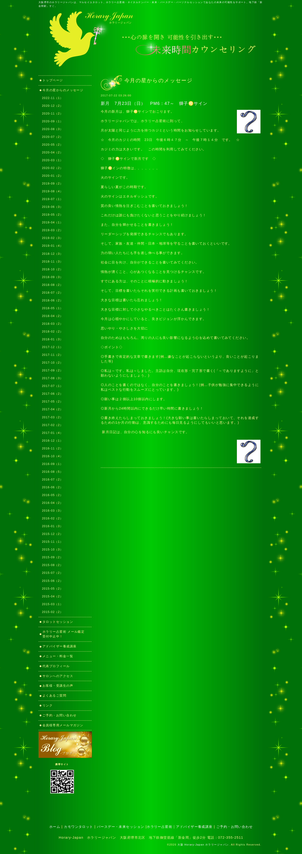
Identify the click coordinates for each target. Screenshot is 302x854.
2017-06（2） (52, 393)
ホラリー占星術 (159, 827)
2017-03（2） (52, 417)
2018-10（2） (52, 269)
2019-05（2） (52, 214)
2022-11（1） (52, 98)
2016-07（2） (52, 479)
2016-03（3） (52, 510)
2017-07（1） (52, 386)
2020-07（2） (52, 137)
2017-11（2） (52, 355)
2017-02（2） (52, 425)
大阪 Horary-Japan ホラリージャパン (203, 844)
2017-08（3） (52, 378)
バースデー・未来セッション (120, 827)
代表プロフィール (56, 666)
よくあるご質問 (54, 695)
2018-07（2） (52, 292)
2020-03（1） (52, 160)
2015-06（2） (52, 581)
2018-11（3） (52, 261)
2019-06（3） (52, 207)
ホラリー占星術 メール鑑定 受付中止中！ (65, 634)
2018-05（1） (52, 308)
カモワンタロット (78, 827)
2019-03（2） (52, 230)
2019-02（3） (52, 238)
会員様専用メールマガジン (62, 725)
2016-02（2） (52, 518)
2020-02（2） (52, 168)
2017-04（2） (52, 409)
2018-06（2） (52, 300)
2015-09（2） (52, 557)
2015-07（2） (52, 573)
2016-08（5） (52, 471)
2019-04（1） (52, 222)
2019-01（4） (52, 245)
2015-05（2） (52, 588)
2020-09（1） (52, 121)
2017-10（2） (52, 362)
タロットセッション (57, 622)
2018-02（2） (52, 331)
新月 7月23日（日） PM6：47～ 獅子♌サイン (154, 103)
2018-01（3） (52, 339)
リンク (49, 705)
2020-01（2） (52, 175)
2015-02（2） (52, 612)
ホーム (54, 827)
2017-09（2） (52, 370)
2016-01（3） (52, 526)
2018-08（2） (52, 285)
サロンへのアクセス (57, 676)
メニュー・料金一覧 (57, 656)
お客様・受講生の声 (57, 685)
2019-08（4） (52, 191)
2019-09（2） (52, 183)
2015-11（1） (52, 541)
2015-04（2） (52, 596)
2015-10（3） (52, 549)
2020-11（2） (52, 113)
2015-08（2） (52, 565)
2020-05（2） (52, 144)
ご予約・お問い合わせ (59, 715)
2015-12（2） (52, 534)
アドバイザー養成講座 (59, 646)
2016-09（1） (52, 464)
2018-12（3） (52, 253)
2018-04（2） (52, 316)
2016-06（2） (52, 487)
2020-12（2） (52, 105)
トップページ (52, 80)
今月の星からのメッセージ (62, 90)
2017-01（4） (52, 433)
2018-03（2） (52, 323)
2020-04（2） (52, 152)
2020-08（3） (52, 129)
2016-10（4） (52, 456)
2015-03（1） (52, 604)
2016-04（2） (52, 503)
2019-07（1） (52, 199)
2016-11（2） (52, 448)
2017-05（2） (52, 401)
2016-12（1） (52, 440)
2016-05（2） (52, 495)
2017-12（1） (52, 347)
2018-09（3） (52, 277)
